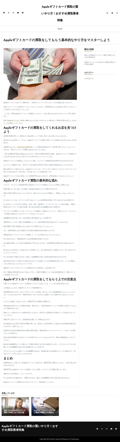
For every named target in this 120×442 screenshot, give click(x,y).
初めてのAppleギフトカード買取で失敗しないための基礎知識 (15, 412)
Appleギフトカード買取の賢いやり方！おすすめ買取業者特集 (60, 13)
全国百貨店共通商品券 (24, 147)
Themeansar (74, 439)
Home (60, 29)
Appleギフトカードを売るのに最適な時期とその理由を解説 (45, 412)
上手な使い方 (88, 78)
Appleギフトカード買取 (16, 120)
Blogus (65, 439)
